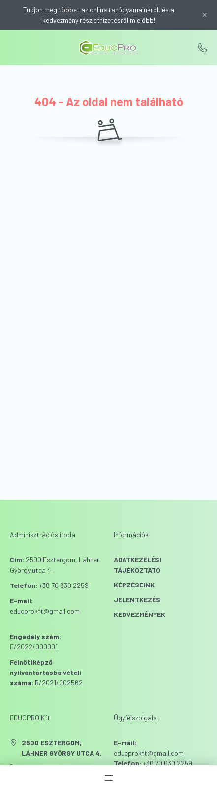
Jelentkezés (137, 599)
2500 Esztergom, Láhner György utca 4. (62, 747)
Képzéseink (134, 585)
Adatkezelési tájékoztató (137, 565)
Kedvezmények (139, 614)
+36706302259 (202, 48)
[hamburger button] (109, 778)
